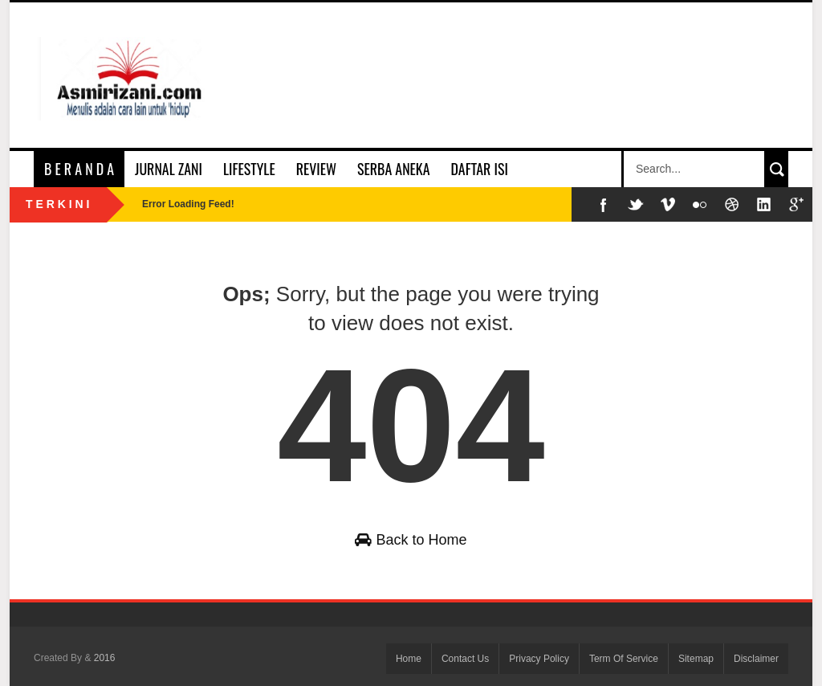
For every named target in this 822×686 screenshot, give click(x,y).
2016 (105, 658)
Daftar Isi (479, 168)
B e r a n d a (79, 168)
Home (408, 658)
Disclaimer (756, 658)
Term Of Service (623, 658)
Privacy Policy (539, 658)
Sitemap (696, 658)
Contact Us (465, 658)
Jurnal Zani (168, 168)
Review (316, 168)
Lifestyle (249, 168)
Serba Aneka (393, 168)
